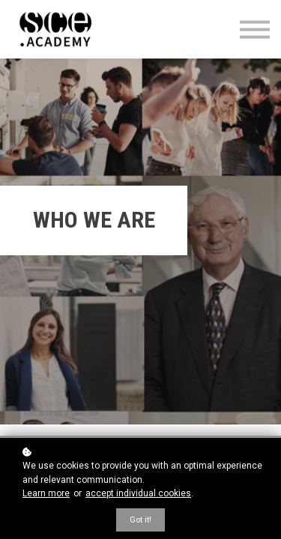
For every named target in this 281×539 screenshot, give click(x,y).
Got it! (140, 520)
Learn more (46, 493)
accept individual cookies (138, 493)
